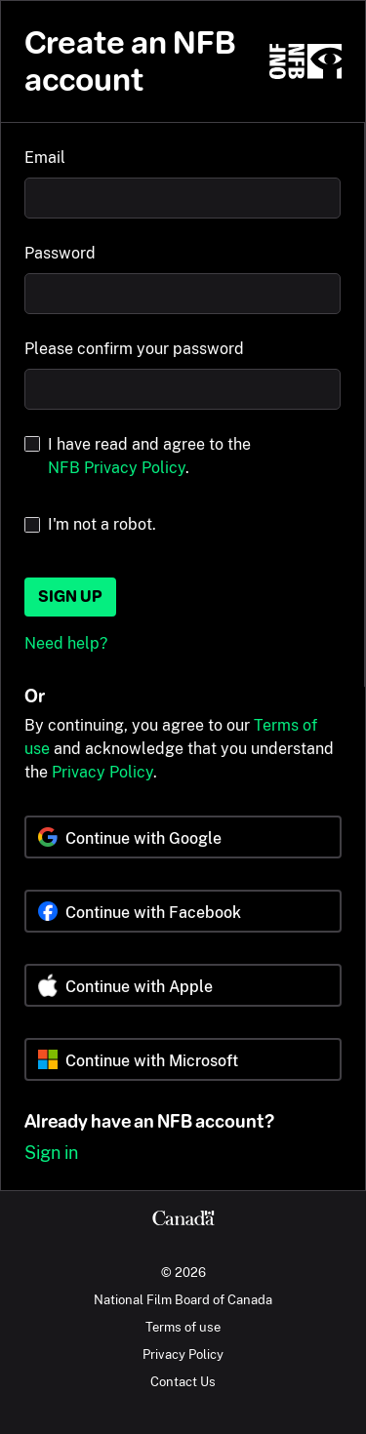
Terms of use (183, 1326)
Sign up (70, 596)
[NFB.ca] (305, 61)
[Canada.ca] (183, 1220)
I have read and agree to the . (149, 456)
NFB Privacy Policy (116, 467)
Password (60, 253)
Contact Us (183, 1381)
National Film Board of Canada (183, 1299)
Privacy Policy (102, 772)
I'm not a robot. (102, 524)
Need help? (65, 643)
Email (44, 157)
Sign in (51, 1152)
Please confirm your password (134, 348)
